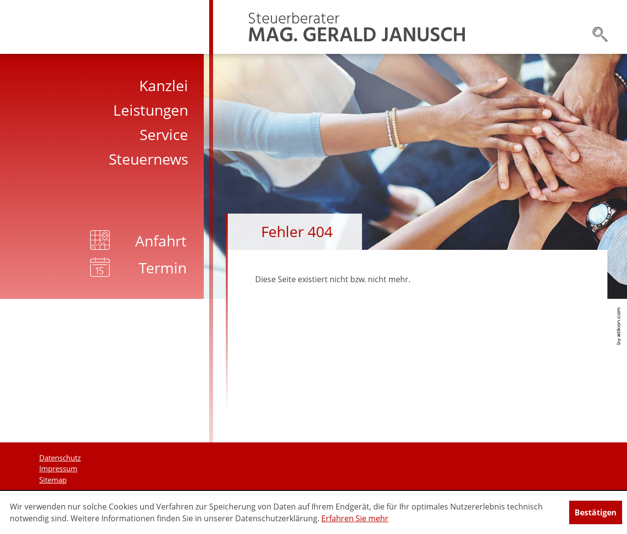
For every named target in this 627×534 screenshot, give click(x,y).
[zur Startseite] (357, 27)
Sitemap (53, 480)
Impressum (58, 468)
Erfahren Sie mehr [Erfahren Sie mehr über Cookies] (354, 518)
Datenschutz (60, 457)
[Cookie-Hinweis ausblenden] (595, 512)
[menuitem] (106, 85)
